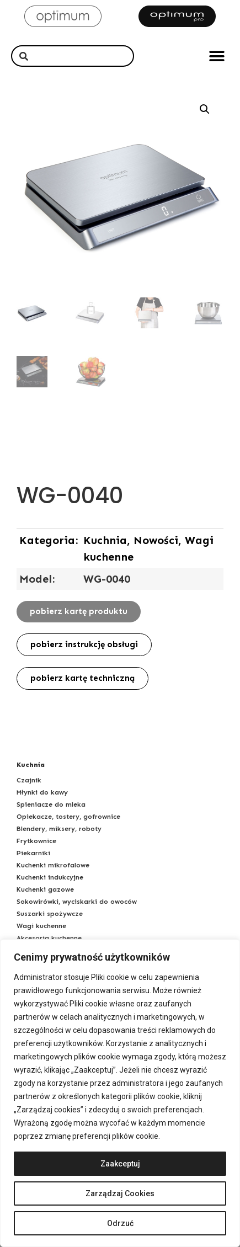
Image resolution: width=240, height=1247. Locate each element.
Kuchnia (31, 765)
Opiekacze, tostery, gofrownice (68, 816)
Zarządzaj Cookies (120, 1193)
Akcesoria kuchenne (49, 938)
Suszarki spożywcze (50, 914)
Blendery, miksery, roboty (59, 829)
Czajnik (29, 780)
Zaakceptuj (120, 1163)
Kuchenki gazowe (45, 889)
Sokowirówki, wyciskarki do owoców (77, 901)
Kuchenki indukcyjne (50, 877)
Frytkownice (36, 841)
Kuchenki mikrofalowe (53, 865)
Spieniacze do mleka (51, 804)
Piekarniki (33, 853)
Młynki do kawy (42, 792)
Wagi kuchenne (41, 926)
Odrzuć (120, 1223)
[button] (216, 56)
